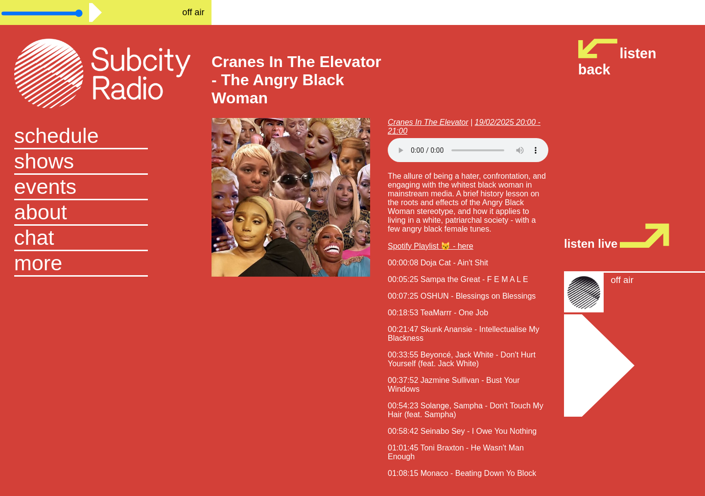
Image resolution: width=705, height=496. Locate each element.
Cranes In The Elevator (428, 122)
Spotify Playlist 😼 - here (430, 246)
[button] (105, 264)
